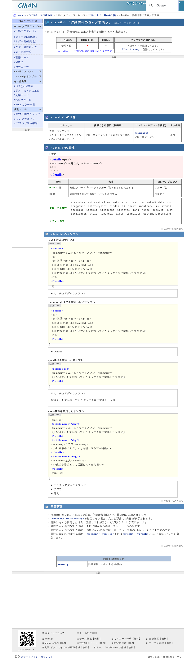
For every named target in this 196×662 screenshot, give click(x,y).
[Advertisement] (27, 189)
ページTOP (171, 228)
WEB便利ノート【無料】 (93, 643)
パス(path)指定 (24, 86)
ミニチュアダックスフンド (70, 293)
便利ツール (20, 109)
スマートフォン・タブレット (37, 656)
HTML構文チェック (28, 114)
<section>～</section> (100, 533)
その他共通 (20, 81)
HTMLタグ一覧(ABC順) (102, 15)
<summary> (142, 133)
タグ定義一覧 (24, 51)
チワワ (58, 489)
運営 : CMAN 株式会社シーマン (165, 657)
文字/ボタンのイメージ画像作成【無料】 (67, 647)
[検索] (162, 5)
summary (63, 564)
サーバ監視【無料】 (90, 638)
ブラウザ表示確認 (27, 123)
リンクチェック (25, 118)
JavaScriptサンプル (25, 76)
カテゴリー (22, 66)
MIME (19, 62)
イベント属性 (56, 221)
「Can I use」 (130, 49)
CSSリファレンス (24, 71)
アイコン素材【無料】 (161, 643)
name (52, 187)
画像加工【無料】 (159, 638)
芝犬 (56, 493)
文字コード (22, 95)
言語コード (22, 57)
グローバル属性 (58, 208)
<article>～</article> (135, 533)
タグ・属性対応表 (26, 47)
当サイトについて (55, 633)
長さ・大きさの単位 (28, 90)
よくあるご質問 (88, 633)
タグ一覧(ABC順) (26, 36)
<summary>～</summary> (67, 518)
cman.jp (19, 15)
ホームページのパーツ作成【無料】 (116, 647)
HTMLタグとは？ (26, 31)
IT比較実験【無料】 (125, 643)
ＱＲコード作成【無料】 (127, 638)
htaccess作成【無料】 (57, 643)
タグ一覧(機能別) (26, 41)
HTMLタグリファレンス (28, 26)
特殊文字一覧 (24, 99)
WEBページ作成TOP (41, 15)
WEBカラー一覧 (25, 104)
